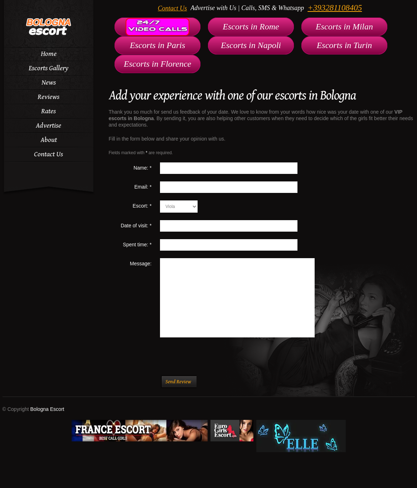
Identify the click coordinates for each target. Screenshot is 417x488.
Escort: (142, 206)
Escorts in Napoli (251, 45)
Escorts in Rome (251, 26)
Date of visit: (136, 225)
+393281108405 (334, 7)
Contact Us (172, 8)
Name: (143, 168)
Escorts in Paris (157, 45)
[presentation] (215, 360)
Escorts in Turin (344, 45)
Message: (141, 263)
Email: (142, 187)
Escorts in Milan (344, 26)
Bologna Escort (47, 409)
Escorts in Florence (157, 63)
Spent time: (137, 244)
